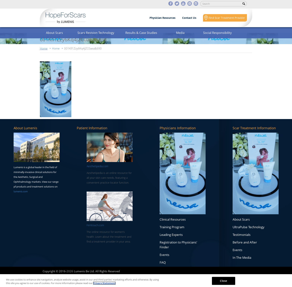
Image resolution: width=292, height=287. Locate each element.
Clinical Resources (173, 219)
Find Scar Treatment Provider (227, 18)
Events (164, 255)
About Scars (54, 33)
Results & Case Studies (141, 33)
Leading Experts (171, 235)
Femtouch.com (95, 225)
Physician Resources (162, 18)
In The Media (242, 257)
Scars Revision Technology (95, 33)
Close (223, 281)
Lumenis (65, 17)
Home (43, 48)
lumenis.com (21, 191)
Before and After (245, 242)
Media (180, 33)
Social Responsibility (217, 33)
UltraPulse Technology (248, 227)
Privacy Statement (104, 283)
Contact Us (189, 18)
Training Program (172, 227)
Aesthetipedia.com (97, 166)
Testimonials (241, 235)
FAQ (163, 262)
